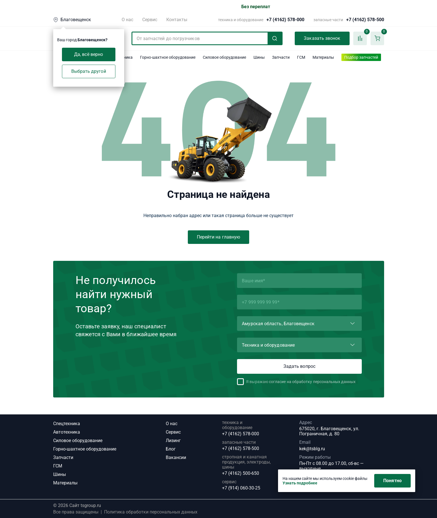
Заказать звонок (322, 38)
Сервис (149, 19)
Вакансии (176, 457)
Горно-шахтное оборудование (84, 449)
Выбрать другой (88, 71)
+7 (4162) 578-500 (365, 19)
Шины (59, 474)
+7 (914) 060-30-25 (241, 488)
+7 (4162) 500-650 (240, 473)
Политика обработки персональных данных (150, 512)
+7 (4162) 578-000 (285, 19)
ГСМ (57, 466)
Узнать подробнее (300, 483)
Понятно (392, 480)
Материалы (65, 483)
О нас (127, 19)
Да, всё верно (88, 54)
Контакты (176, 19)
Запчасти (63, 457)
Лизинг (173, 440)
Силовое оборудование (77, 440)
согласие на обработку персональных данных (312, 381)
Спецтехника (66, 423)
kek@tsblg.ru (312, 448)
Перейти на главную (218, 237)
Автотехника (66, 432)
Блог (171, 449)
